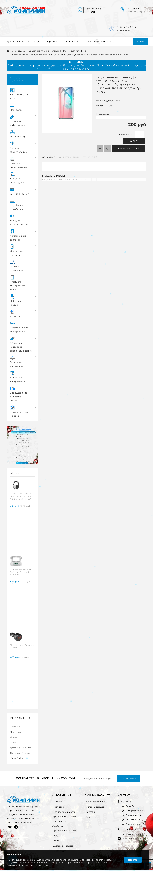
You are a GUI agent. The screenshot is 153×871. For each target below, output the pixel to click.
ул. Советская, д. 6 (132, 815)
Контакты (93, 41)
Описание (48, 157)
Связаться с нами (20, 753)
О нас (13, 742)
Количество (125, 134)
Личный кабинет (73, 41)
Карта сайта (16, 758)
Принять (132, 860)
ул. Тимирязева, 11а (132, 810)
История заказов (95, 806)
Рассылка (91, 817)
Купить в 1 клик (128, 148)
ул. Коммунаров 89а (133, 834)
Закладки (91, 812)
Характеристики (69, 157)
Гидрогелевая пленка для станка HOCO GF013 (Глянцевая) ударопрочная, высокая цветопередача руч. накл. (69, 54)
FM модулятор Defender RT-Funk (22, 646)
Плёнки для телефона (74, 50)
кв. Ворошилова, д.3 (133, 824)
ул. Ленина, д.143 (131, 819)
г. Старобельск (129, 829)
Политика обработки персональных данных (29, 865)
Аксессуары (19, 50)
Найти (140, 41)
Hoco (118, 100)
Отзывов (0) (90, 157)
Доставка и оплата (18, 41)
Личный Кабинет (95, 801)
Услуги (37, 41)
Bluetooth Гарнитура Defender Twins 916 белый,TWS (20, 572)
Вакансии (15, 726)
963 (93, 11)
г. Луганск (126, 801)
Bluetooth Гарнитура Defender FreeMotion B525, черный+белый (20, 496)
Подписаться (128, 778)
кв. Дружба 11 (129, 806)
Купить (134, 141)
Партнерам (52, 41)
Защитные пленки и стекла (44, 50)
